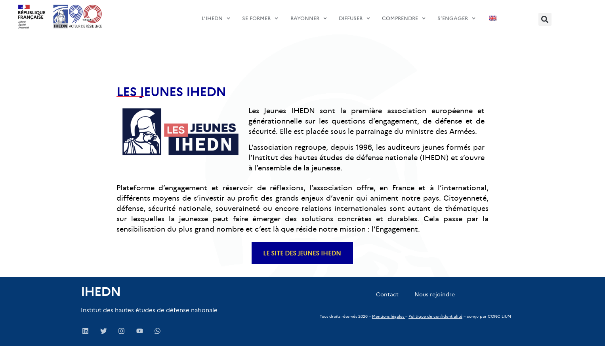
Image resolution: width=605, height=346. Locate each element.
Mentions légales (388, 316)
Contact (387, 294)
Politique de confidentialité (435, 316)
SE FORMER (260, 15)
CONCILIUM (499, 316)
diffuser (354, 15)
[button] (545, 19)
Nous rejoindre (434, 294)
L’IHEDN (216, 15)
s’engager (456, 15)
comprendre (404, 15)
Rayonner (308, 15)
